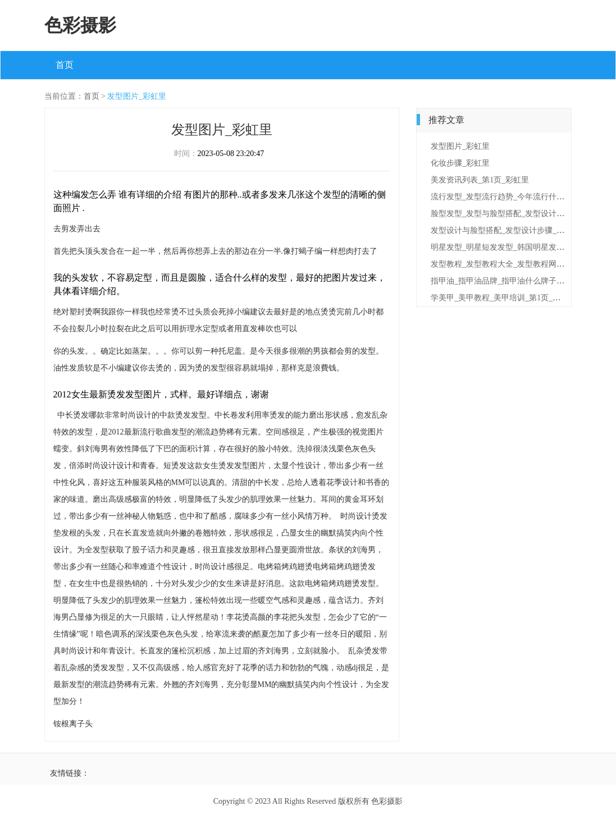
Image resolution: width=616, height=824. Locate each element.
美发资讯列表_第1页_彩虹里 (480, 180)
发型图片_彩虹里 (136, 96)
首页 (65, 65)
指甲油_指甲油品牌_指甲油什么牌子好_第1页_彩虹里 (523, 281)
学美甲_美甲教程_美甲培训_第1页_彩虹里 (503, 298)
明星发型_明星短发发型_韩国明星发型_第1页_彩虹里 (523, 247)
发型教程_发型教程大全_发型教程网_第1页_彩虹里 (519, 264)
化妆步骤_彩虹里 (460, 163)
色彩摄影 (80, 25)
